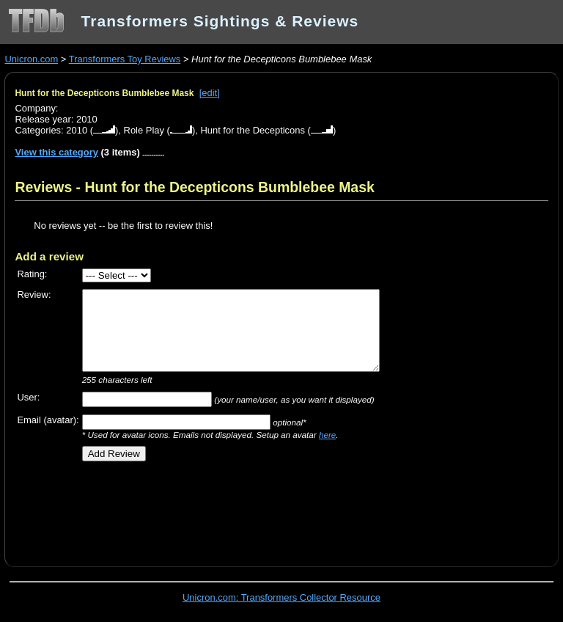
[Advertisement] (186, 508)
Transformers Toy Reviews (125, 59)
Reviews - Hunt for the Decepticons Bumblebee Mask (194, 187)
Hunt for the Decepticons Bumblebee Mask (104, 93)
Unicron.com (31, 59)
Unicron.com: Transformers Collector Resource (281, 597)
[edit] (209, 92)
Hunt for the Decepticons (252, 130)
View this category (56, 152)
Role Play (144, 130)
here (327, 434)
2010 (76, 130)
